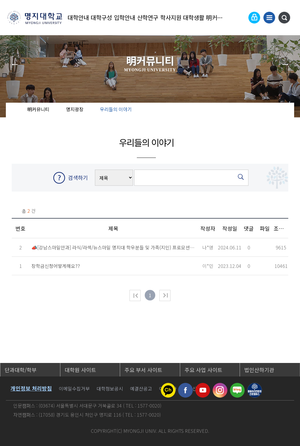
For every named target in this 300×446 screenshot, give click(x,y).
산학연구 (147, 17)
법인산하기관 (259, 370)
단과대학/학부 (21, 370)
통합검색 (284, 17)
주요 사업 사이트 (203, 370)
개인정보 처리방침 (31, 388)
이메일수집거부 (74, 388)
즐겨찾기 (279, 114)
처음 (135, 295)
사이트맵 (269, 17)
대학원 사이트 (80, 370)
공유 (261, 114)
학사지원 (170, 17)
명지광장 (75, 109)
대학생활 (193, 17)
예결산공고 (141, 388)
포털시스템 (78, 44)
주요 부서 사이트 (143, 370)
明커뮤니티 (217, 17)
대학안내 (78, 17)
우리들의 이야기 (116, 109)
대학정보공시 (110, 388)
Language (240, 18)
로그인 (254, 17)
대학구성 (101, 17)
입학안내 (124, 17)
